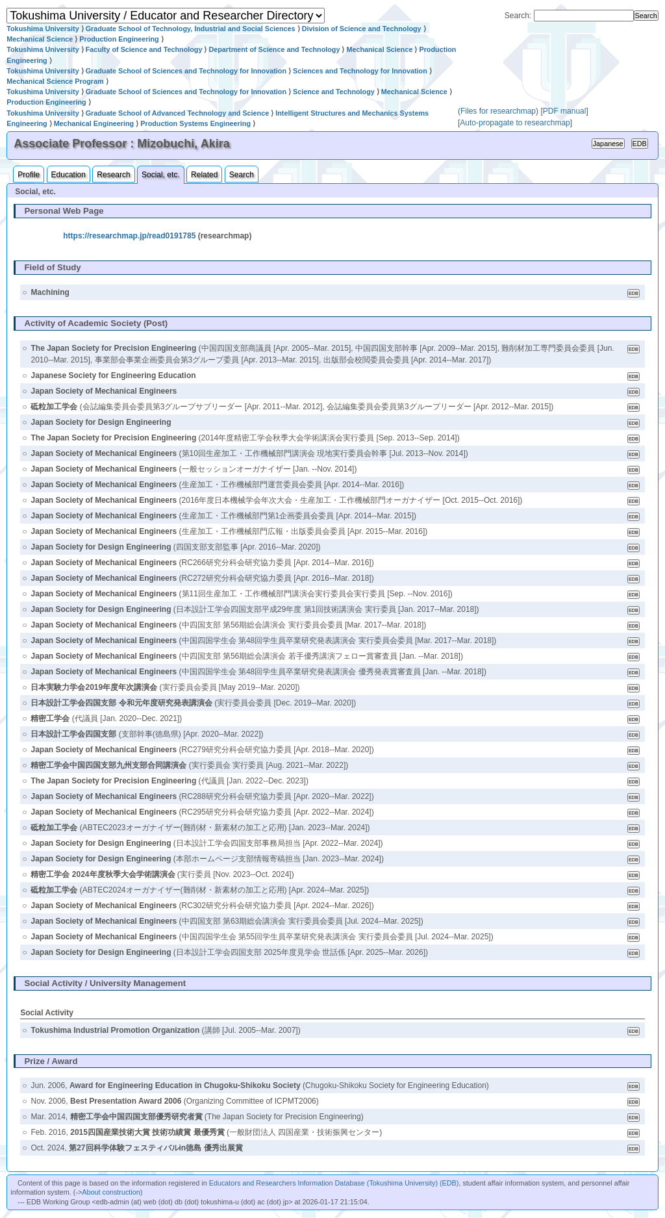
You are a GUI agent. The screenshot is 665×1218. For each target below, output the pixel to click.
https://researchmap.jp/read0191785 (129, 235)
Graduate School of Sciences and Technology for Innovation (186, 71)
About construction (111, 1192)
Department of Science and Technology (274, 49)
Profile (29, 174)
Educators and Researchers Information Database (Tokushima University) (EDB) (334, 1183)
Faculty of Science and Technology (144, 49)
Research (113, 174)
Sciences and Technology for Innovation (360, 71)
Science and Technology (334, 91)
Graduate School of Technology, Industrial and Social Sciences (190, 28)
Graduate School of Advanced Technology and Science (178, 113)
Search (241, 174)
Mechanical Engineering (94, 123)
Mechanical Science (39, 39)
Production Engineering (118, 39)
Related (204, 174)
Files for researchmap (498, 111)
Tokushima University (42, 28)
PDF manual (564, 111)
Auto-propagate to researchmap (515, 122)
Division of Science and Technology (361, 28)
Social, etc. (161, 174)
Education (68, 174)
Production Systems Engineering (195, 123)
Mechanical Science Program (54, 81)
